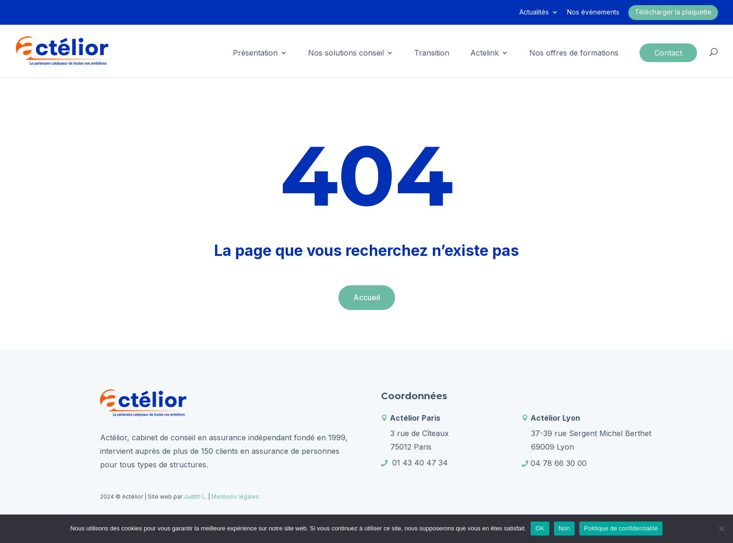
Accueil (366, 297)
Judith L (193, 496)
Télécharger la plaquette (673, 12)
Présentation (255, 53)
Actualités (534, 12)
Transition (431, 53)
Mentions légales (235, 496)
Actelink (484, 53)
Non (564, 528)
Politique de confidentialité (621, 528)
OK (539, 528)
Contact (668, 52)
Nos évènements (593, 12)
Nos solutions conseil (346, 53)
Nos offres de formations (573, 53)
